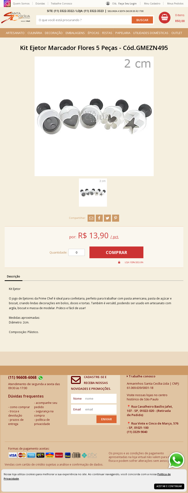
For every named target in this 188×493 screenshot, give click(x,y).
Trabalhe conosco (141, 376)
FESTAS (107, 33)
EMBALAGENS (75, 33)
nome (77, 398)
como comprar (20, 407)
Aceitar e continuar (169, 486)
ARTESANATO (15, 33)
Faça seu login (127, 3)
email (77, 409)
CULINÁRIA (35, 33)
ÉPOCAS (93, 33)
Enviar (106, 419)
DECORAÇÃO (54, 33)
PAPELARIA (122, 33)
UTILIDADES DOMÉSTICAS (150, 33)
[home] (15, 17)
